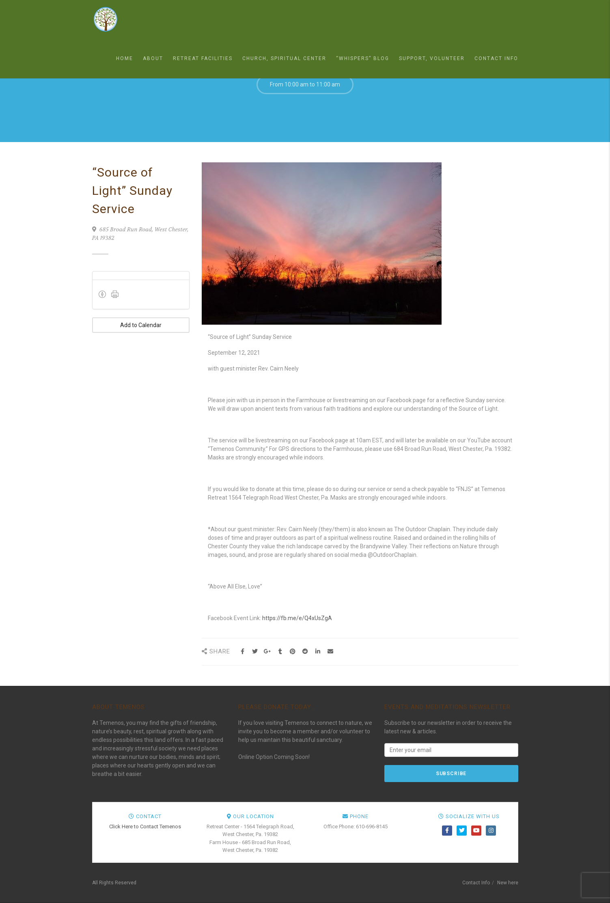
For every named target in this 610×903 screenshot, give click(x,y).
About (153, 58)
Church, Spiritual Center (284, 58)
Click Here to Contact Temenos (145, 826)
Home (124, 58)
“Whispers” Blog (362, 58)
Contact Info (496, 58)
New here (507, 883)
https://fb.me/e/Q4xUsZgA (297, 618)
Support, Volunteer (432, 58)
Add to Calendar (141, 325)
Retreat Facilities (203, 58)
